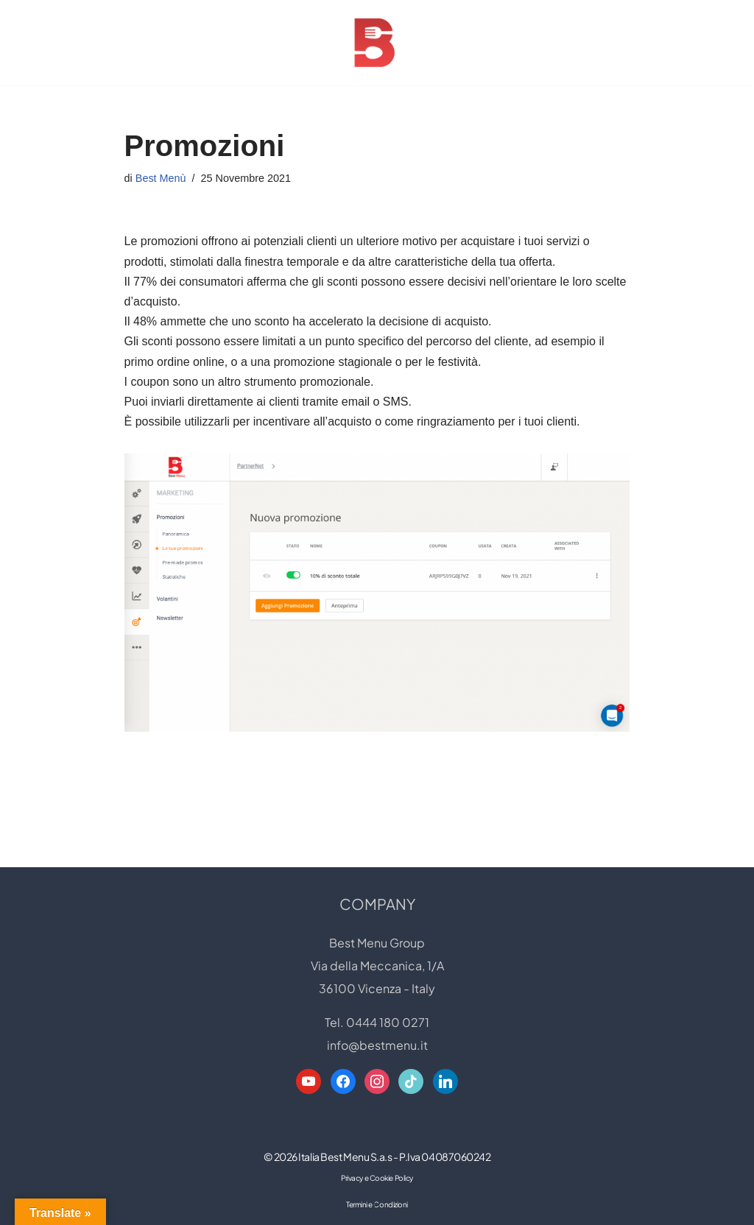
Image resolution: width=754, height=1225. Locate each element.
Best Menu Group (377, 942)
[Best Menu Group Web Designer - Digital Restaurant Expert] (377, 42)
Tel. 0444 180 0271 (377, 1022)
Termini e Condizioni (377, 1204)
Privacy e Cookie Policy (377, 1177)
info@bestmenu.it (377, 1045)
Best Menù (160, 178)
